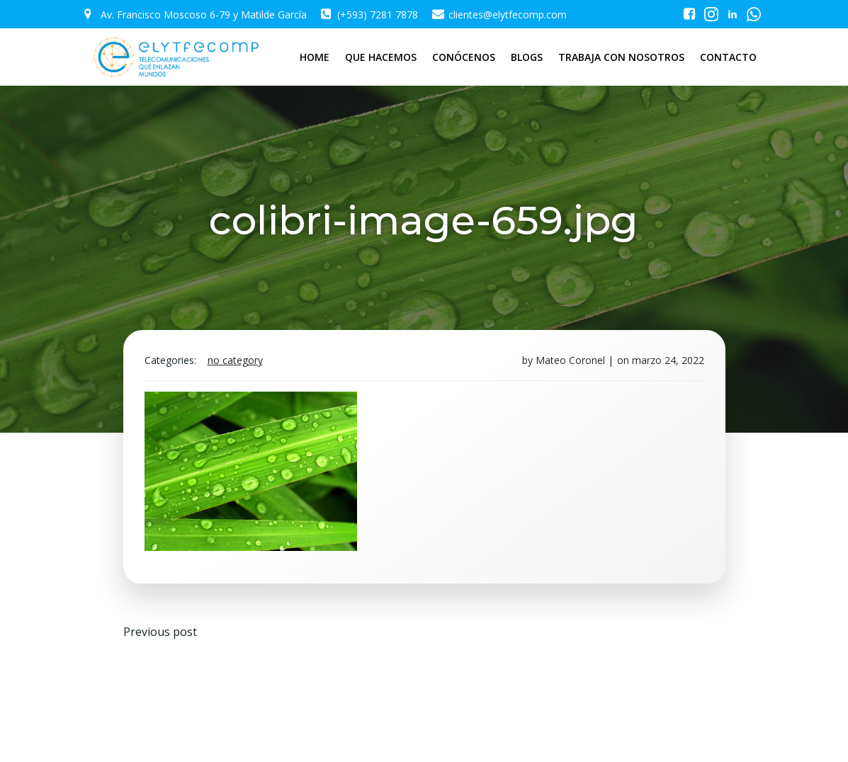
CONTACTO (728, 57)
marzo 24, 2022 (668, 360)
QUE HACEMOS (381, 57)
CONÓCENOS (463, 57)
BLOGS (527, 57)
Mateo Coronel (570, 360)
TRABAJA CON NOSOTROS (621, 57)
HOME (314, 57)
